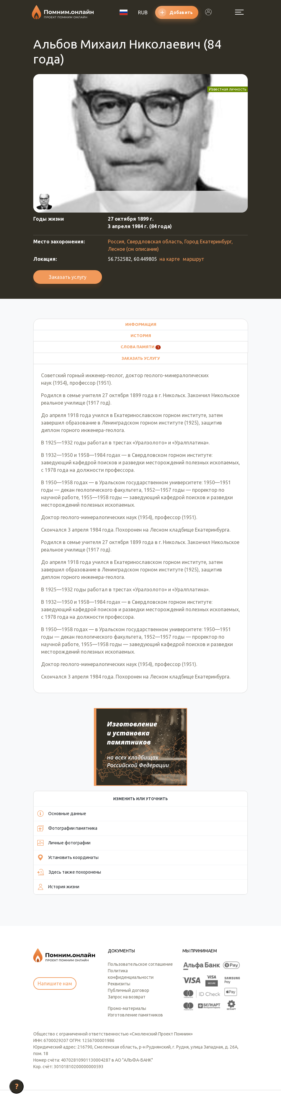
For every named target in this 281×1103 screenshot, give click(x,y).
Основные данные (61, 771)
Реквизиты (119, 941)
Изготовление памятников (135, 972)
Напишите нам (55, 941)
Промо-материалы (127, 965)
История (141, 335)
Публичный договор (128, 947)
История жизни (58, 844)
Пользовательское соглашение (140, 921)
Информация (140, 324)
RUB (143, 12)
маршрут (193, 259)
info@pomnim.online (58, 1065)
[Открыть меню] (239, 12)
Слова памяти (141, 347)
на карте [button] (169, 259)
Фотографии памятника (67, 786)
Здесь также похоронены (69, 830)
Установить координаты (68, 815)
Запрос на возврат (126, 954)
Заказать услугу (67, 277)
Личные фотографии (63, 800)
